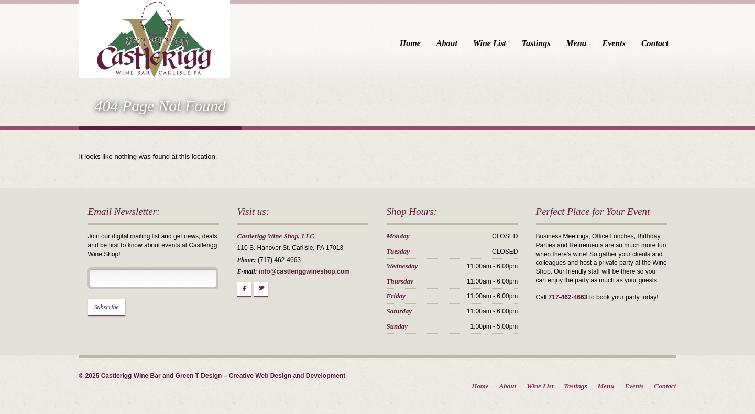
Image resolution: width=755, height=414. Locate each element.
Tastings (536, 43)
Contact (655, 43)
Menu (576, 43)
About (446, 43)
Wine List (489, 43)
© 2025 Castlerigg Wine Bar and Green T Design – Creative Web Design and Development (212, 375)
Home (410, 43)
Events (613, 43)
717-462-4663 (568, 297)
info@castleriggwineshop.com (304, 271)
